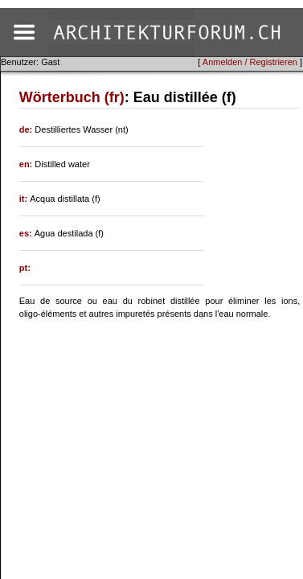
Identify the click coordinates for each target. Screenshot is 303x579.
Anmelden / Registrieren (250, 62)
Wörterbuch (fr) (72, 97)
